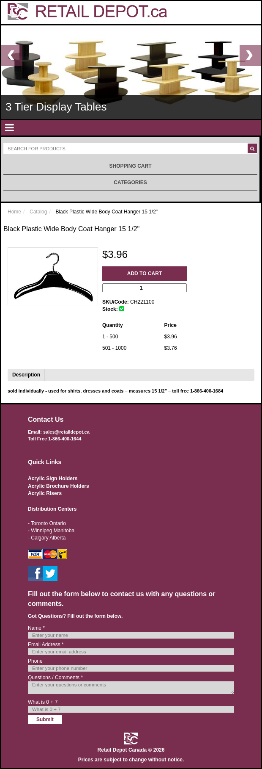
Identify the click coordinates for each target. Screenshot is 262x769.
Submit (45, 719)
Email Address (46, 644)
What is (42, 702)
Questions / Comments (55, 677)
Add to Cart (144, 274)
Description (26, 375)
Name (36, 628)
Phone (35, 661)
